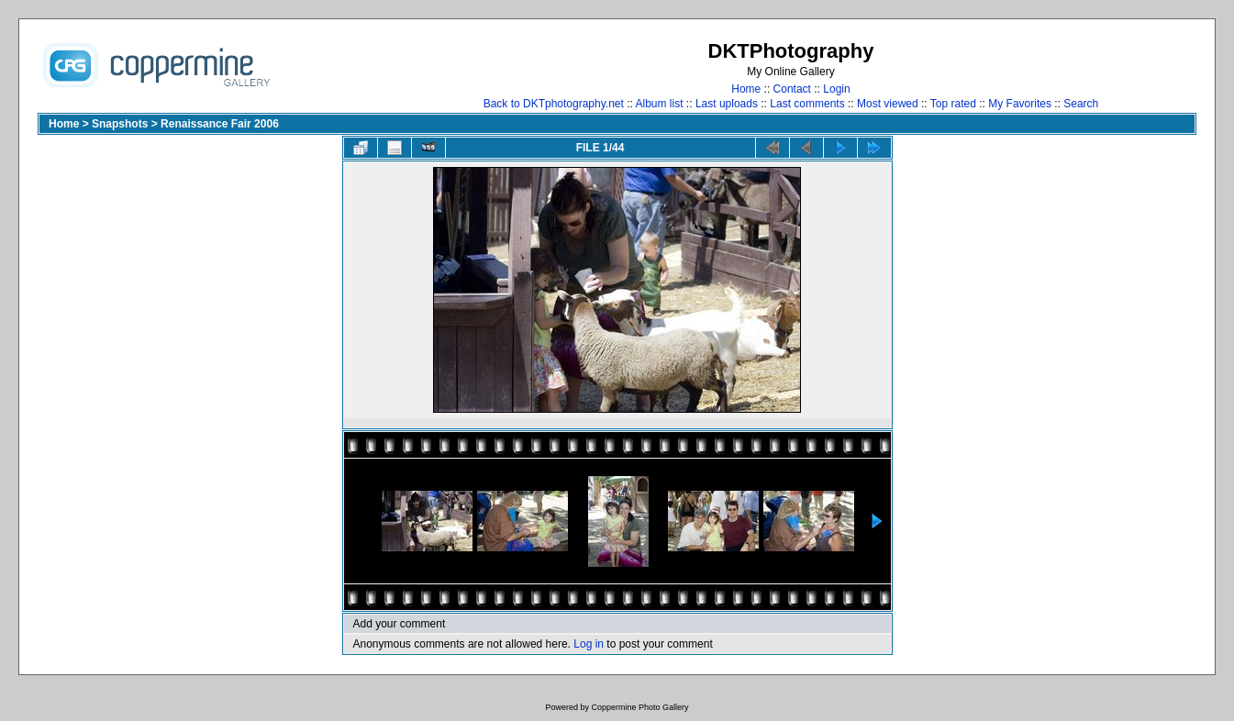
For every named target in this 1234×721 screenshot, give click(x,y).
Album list (660, 103)
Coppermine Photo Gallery (639, 707)
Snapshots (120, 123)
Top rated (953, 103)
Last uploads (726, 103)
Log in (588, 644)
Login (836, 89)
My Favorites (1019, 103)
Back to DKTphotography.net (554, 103)
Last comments (807, 103)
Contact (792, 89)
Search (1080, 103)
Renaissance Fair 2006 (220, 123)
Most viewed (887, 103)
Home (746, 89)
